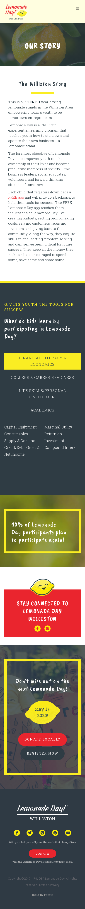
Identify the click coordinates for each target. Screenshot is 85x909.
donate (42, 853)
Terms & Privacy (49, 885)
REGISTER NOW (42, 753)
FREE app (16, 197)
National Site (48, 861)
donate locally (42, 739)
